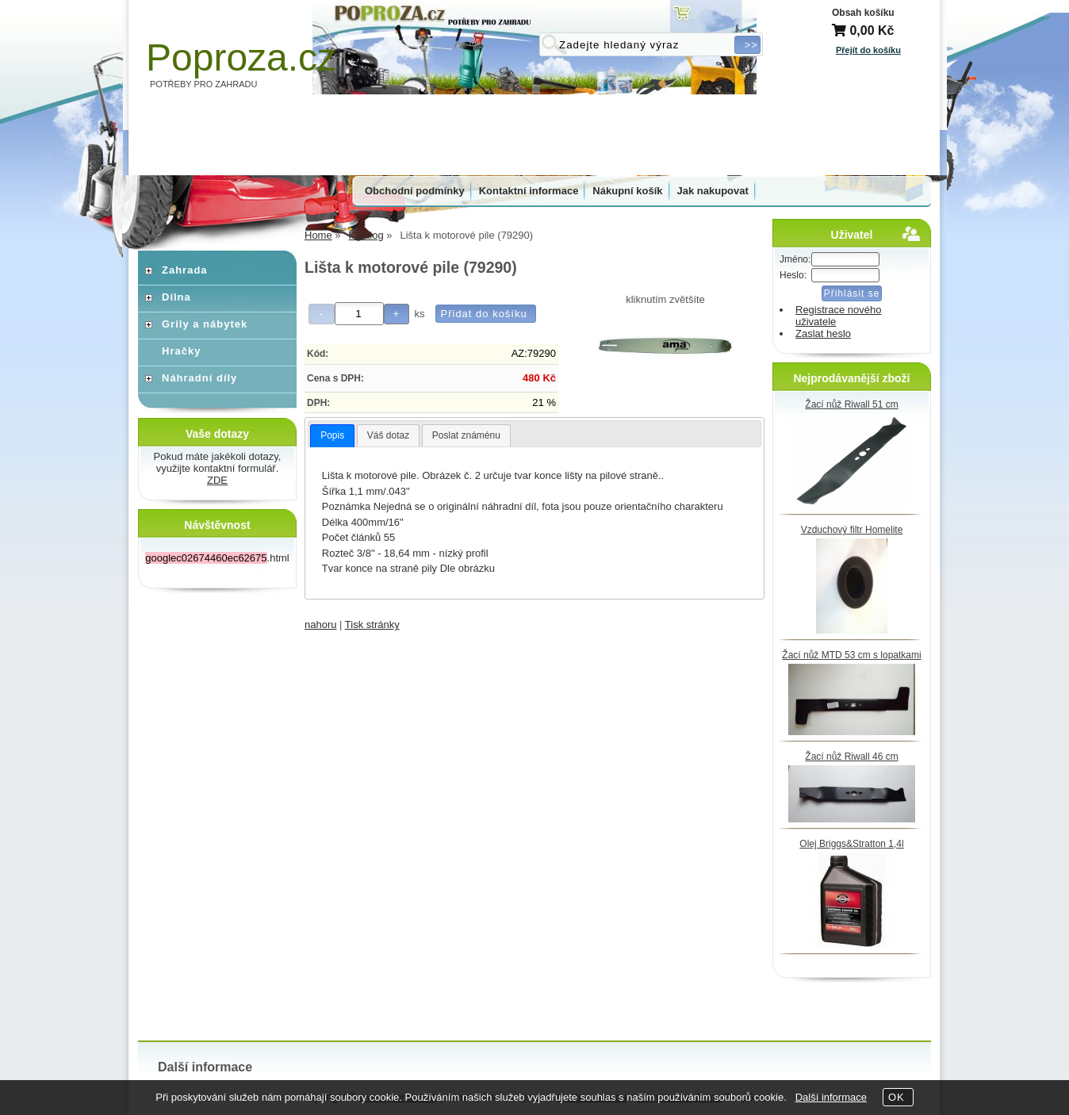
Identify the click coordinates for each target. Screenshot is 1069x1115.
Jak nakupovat (713, 191)
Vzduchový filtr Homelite (852, 529)
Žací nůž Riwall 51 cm (851, 404)
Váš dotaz (388, 435)
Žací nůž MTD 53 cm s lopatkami (851, 655)
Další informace (831, 1097)
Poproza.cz (241, 57)
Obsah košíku (863, 12)
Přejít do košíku (868, 50)
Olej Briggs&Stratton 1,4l (851, 843)
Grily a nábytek (204, 324)
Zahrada (185, 270)
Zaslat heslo (823, 333)
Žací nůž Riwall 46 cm (851, 756)
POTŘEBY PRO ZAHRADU (204, 84)
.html (217, 558)
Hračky (181, 351)
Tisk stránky (372, 624)
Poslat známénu (466, 435)
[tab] (332, 436)
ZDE (217, 480)
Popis (332, 435)
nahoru (320, 624)
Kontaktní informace (529, 191)
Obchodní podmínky (415, 191)
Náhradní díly (199, 378)
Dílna (176, 297)
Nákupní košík (627, 191)
